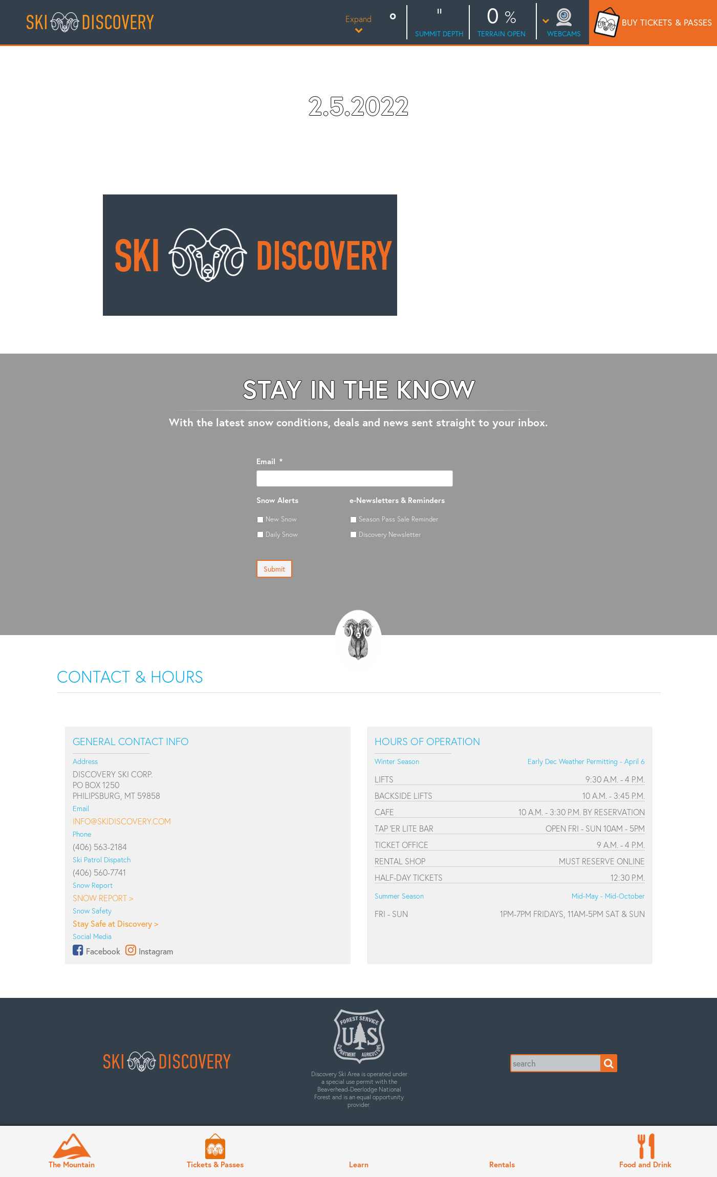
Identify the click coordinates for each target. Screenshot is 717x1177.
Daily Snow (282, 534)
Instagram (156, 951)
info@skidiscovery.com (122, 821)
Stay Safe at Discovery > (115, 923)
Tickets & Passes (215, 1164)
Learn (358, 1164)
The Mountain (72, 1164)
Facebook (103, 951)
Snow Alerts (277, 500)
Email (269, 461)
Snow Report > (103, 897)
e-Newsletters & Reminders (397, 500)
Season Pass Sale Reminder (398, 519)
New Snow (281, 519)
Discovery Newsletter (390, 534)
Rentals (502, 1164)
